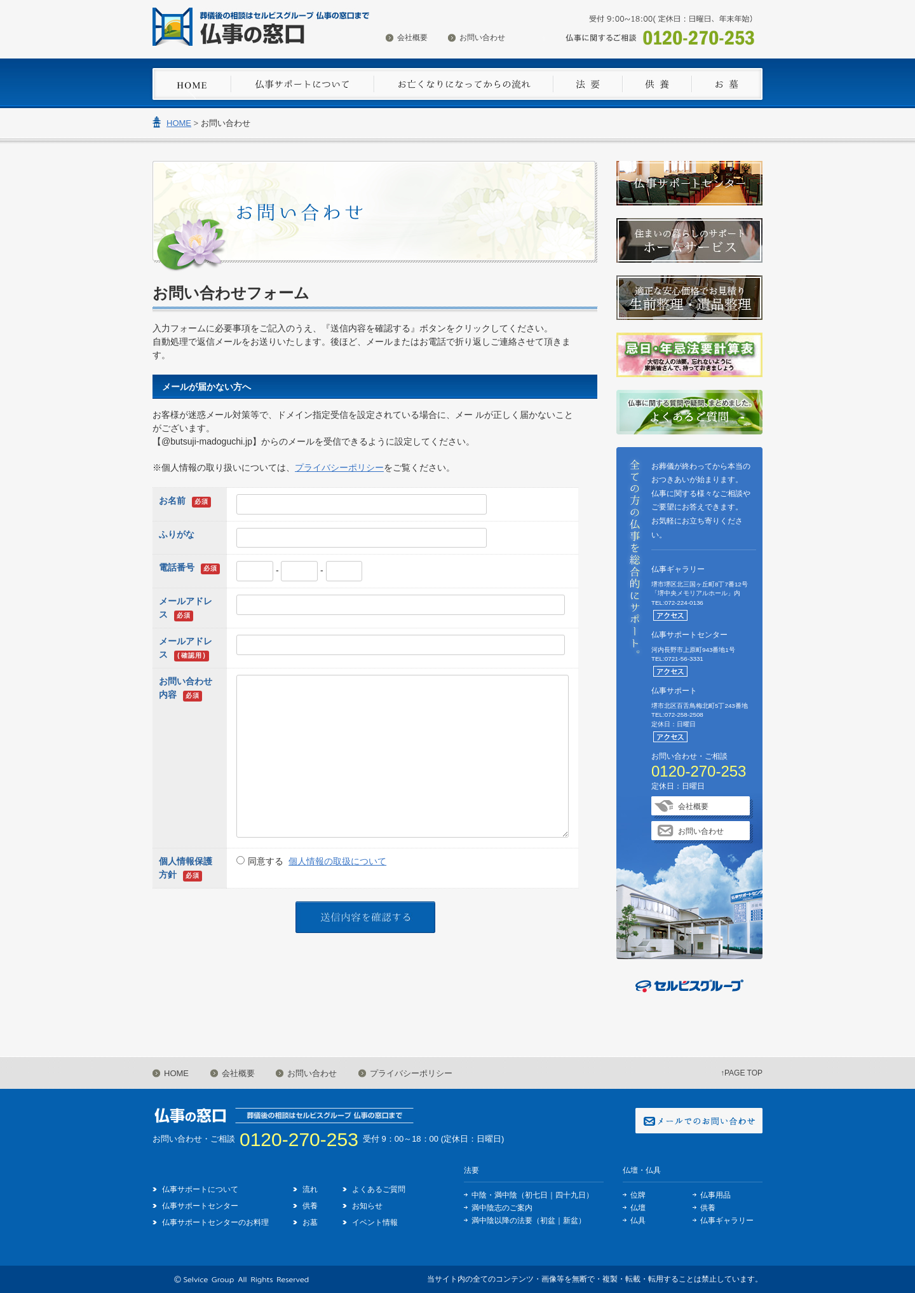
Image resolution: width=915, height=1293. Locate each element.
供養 (310, 1205)
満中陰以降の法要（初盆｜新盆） (528, 1220)
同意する (317, 861)
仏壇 (638, 1207)
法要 (471, 1170)
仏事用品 (715, 1195)
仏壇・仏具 (642, 1170)
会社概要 (412, 37)
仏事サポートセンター (200, 1205)
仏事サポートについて (200, 1189)
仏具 (638, 1220)
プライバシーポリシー (339, 467)
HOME (178, 123)
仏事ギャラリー (727, 1220)
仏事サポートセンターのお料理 (215, 1222)
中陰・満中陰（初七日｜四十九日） (532, 1195)
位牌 (638, 1195)
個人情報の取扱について (337, 861)
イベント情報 (375, 1222)
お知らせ (367, 1205)
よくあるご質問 (378, 1189)
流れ (310, 1189)
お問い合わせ (482, 37)
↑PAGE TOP (741, 1072)
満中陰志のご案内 (501, 1207)
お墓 (310, 1222)
